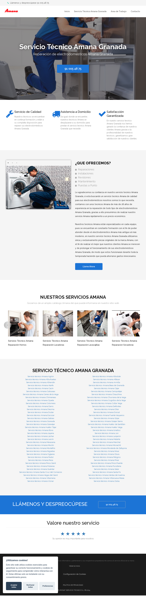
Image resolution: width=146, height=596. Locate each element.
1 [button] (8, 163)
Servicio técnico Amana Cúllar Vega (106, 404)
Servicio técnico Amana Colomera (40, 404)
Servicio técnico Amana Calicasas (40, 392)
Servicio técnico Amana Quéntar (40, 469)
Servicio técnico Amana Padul (40, 457)
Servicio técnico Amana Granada (40, 422)
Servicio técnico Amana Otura (106, 454)
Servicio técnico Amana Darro (40, 407)
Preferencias (47, 586)
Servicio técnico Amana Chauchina (106, 395)
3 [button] (16, 163)
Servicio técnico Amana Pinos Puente (106, 463)
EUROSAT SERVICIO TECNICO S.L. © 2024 (76, 591)
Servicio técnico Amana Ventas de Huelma (106, 475)
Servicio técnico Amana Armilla (106, 383)
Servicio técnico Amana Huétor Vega (106, 427)
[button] (7, 325)
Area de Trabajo (118, 11)
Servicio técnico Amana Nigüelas (41, 451)
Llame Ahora (89, 267)
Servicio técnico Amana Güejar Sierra (106, 422)
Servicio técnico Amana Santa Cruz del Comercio (40, 472)
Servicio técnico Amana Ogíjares (40, 454)
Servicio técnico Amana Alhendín (41, 383)
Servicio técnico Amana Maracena (40, 442)
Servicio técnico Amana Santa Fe (106, 472)
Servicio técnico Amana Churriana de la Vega (106, 398)
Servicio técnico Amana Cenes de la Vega (40, 395)
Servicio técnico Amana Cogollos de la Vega (106, 401)
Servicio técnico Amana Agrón (40, 377)
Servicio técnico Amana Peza (40, 460)
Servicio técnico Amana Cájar (106, 389)
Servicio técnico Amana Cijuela (41, 401)
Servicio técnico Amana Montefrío (40, 448)
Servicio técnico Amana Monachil (106, 445)
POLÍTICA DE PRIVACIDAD (73, 585)
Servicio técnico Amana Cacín (40, 389)
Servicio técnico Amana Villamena (40, 478)
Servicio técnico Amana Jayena (40, 433)
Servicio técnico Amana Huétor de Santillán (106, 424)
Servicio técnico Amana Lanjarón (106, 436)
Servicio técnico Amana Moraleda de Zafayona (106, 448)
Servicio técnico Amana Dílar (106, 410)
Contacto (135, 11)
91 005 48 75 (112, 505)
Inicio (67, 11)
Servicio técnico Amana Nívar (106, 451)
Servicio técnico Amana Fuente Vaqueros (106, 416)
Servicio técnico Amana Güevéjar (41, 424)
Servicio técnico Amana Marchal (106, 442)
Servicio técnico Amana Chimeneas (40, 398)
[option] (73, 58)
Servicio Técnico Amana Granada (90, 11)
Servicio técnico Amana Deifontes (106, 407)
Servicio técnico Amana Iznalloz (106, 430)
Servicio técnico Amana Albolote (107, 377)
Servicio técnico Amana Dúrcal (107, 413)
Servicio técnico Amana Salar (106, 469)
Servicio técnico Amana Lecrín (40, 439)
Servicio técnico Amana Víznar (41, 481)
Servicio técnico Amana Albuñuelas (40, 380)
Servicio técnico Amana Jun (106, 433)
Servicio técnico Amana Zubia (106, 481)
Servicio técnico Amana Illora (40, 430)
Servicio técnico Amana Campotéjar (106, 392)
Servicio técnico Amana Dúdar (40, 413)
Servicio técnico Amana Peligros (106, 457)
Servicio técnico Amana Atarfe (40, 386)
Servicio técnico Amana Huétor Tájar (40, 427)
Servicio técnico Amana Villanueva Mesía (106, 478)
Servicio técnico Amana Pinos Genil (40, 463)
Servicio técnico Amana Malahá (106, 439)
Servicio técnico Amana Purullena (106, 466)
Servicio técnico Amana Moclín (40, 445)
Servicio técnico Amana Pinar (106, 460)
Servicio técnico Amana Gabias (40, 419)
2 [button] (12, 163)
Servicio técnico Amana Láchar (41, 436)
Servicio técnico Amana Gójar (106, 419)
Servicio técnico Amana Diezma (40, 410)
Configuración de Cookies (74, 574)
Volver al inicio (74, 566)
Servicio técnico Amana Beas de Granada (106, 386)
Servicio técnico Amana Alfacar (106, 380)
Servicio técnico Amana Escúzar (40, 416)
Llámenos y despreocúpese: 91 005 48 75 (28, 3)
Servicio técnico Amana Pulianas (40, 466)
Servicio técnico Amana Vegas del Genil (40, 475)
